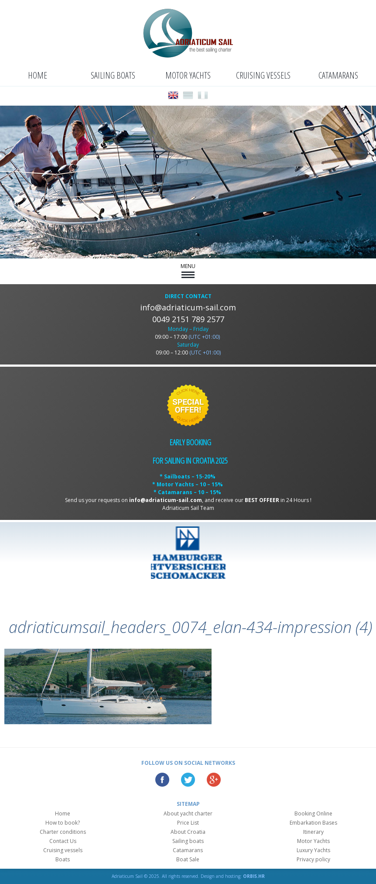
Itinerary (313, 832)
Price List (188, 822)
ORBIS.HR (254, 876)
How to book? (62, 822)
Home (37, 75)
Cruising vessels (263, 75)
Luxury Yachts (313, 850)
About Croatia (188, 832)
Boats (62, 859)
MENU (188, 270)
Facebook (162, 780)
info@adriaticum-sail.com (188, 307)
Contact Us (62, 841)
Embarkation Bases (313, 822)
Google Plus (214, 780)
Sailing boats (113, 75)
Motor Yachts (188, 75)
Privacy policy (313, 859)
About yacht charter (188, 813)
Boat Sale (187, 859)
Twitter (188, 780)
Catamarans (338, 75)
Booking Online (313, 813)
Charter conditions (63, 832)
